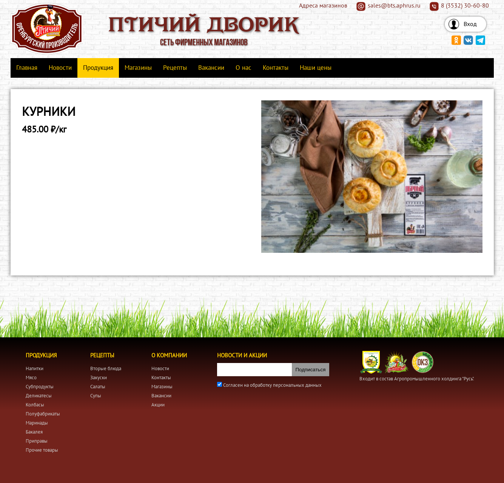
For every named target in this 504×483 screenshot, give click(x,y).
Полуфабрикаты (43, 414)
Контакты (275, 68)
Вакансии (211, 68)
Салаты (97, 387)
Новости (60, 68)
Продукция (98, 68)
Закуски (98, 378)
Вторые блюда (105, 369)
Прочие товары (42, 450)
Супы (95, 396)
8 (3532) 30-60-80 (465, 5)
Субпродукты (40, 387)
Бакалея (34, 432)
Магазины (138, 68)
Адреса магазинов (323, 5)
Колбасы (35, 405)
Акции (158, 405)
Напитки (34, 369)
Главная (26, 68)
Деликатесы (39, 396)
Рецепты (175, 68)
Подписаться (311, 369)
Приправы (37, 441)
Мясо (31, 378)
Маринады (37, 423)
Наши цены (315, 68)
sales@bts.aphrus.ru (394, 5)
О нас (243, 68)
